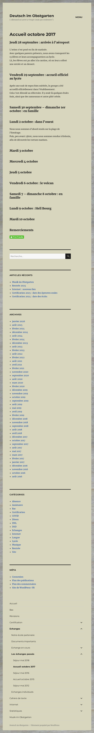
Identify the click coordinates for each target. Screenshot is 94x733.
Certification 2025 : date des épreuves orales (34, 293)
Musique (16, 544)
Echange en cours (20, 648)
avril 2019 (17, 411)
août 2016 (17, 476)
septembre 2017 (20, 444)
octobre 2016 (18, 473)
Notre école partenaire (23, 635)
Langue (16, 537)
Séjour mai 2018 (21, 660)
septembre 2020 (20, 375)
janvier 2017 (18, 462)
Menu (79, 17)
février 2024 (18, 339)
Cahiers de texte (18, 698)
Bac (14, 508)
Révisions (14, 616)
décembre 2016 (20, 465)
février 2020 (18, 386)
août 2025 (17, 325)
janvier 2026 (18, 321)
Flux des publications (23, 580)
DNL (14, 523)
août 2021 (17, 361)
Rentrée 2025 (19, 285)
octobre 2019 (18, 397)
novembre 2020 (20, 372)
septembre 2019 (20, 400)
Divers (15, 519)
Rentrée (16, 548)
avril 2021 (17, 364)
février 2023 (18, 350)
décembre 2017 (19, 437)
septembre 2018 (20, 426)
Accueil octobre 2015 (23, 679)
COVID (15, 516)
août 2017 (17, 447)
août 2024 (17, 335)
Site (14, 552)
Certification (18, 512)
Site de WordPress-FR (23, 587)
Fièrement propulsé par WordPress (45, 725)
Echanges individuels (22, 692)
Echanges (17, 530)
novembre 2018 (20, 422)
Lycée (15, 541)
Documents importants (23, 641)
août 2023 (17, 346)
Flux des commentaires (24, 584)
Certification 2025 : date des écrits (29, 296)
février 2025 (18, 328)
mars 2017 (17, 455)
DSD (14, 526)
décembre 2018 (19, 418)
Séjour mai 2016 (21, 673)
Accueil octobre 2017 (24, 666)
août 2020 (17, 379)
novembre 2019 (20, 393)
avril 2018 (17, 433)
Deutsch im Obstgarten (32, 16)
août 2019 (17, 404)
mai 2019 (16, 408)
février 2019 (18, 415)
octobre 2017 (18, 440)
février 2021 (18, 368)
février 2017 (18, 458)
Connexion (17, 576)
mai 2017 (16, 451)
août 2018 (17, 429)
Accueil (13, 603)
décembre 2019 (20, 390)
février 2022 (18, 357)
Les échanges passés (22, 654)
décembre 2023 (20, 343)
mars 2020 (17, 382)
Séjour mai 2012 (21, 685)
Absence (16, 501)
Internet (16, 534)
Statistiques (16, 711)
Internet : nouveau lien (24, 289)
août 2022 (17, 354)
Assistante (17, 505)
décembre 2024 (20, 332)
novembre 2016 (20, 469)
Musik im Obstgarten (23, 282)
